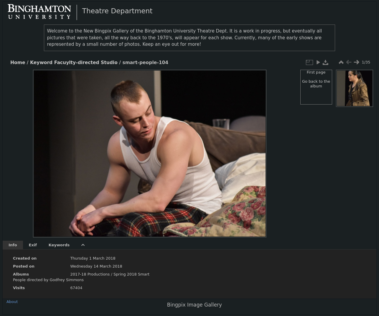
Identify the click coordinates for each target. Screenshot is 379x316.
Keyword (41, 62)
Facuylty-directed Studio (86, 62)
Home (17, 62)
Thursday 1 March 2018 (92, 258)
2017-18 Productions (90, 274)
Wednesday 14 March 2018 (96, 266)
